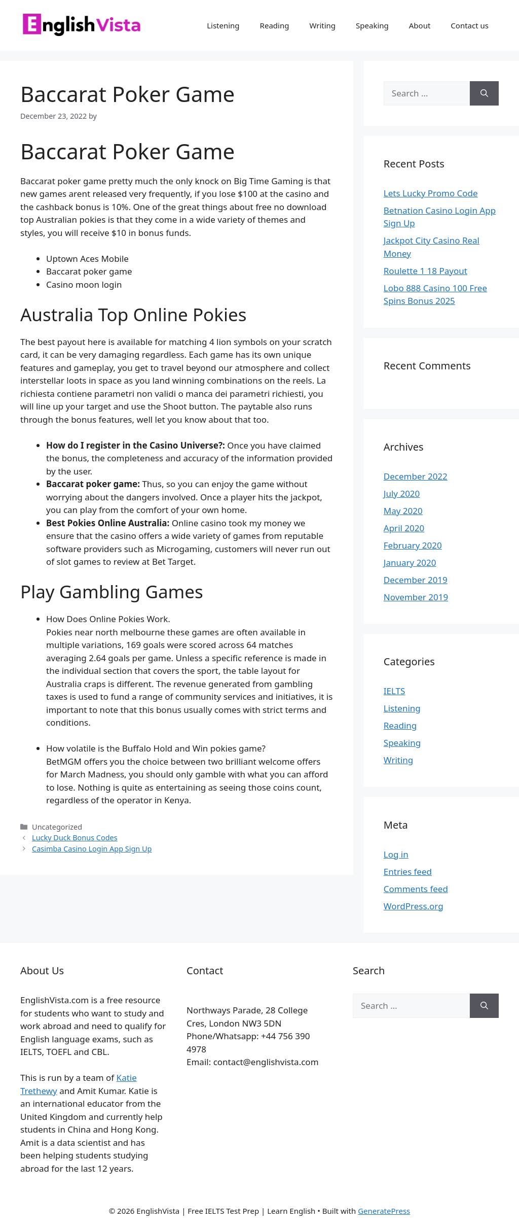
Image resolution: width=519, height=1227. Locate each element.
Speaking (372, 25)
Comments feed (416, 889)
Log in (396, 854)
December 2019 (416, 580)
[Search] (484, 93)
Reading (274, 25)
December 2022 (416, 476)
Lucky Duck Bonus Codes (75, 837)
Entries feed (408, 871)
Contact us (470, 25)
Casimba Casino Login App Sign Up (92, 849)
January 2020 (410, 562)
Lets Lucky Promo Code (431, 193)
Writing (322, 25)
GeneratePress (384, 1211)
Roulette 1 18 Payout (425, 271)
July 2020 (402, 493)
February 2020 (413, 545)
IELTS (394, 691)
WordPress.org (413, 906)
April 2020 (404, 528)
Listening (223, 25)
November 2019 (416, 597)
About (420, 25)
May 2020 (403, 511)
